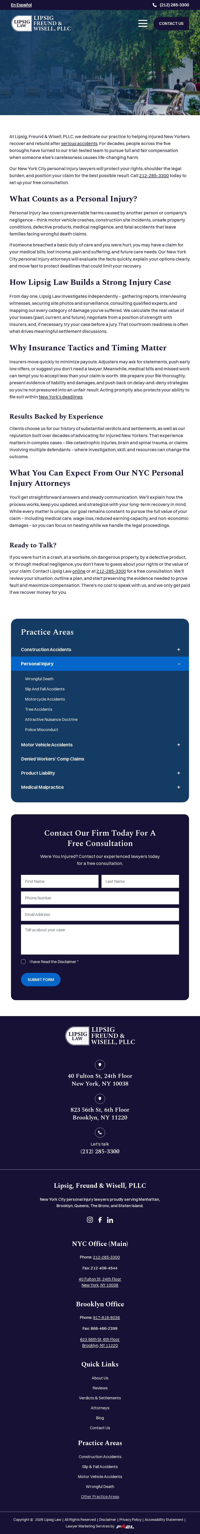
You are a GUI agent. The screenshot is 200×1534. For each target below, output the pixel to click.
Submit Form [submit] (41, 979)
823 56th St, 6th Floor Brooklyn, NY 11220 (100, 1342)
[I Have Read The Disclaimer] (23, 961)
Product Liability (38, 773)
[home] (100, 1037)
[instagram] (90, 1220)
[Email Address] (100, 914)
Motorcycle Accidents (45, 699)
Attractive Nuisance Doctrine (51, 719)
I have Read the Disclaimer (54, 961)
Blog (100, 1417)
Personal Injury (37, 664)
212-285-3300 (154, 175)
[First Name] (59, 881)
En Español (21, 4)
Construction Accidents (46, 649)
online (79, 571)
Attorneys (100, 1407)
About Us (100, 1377)
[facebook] (100, 1220)
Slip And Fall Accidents (45, 688)
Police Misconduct (41, 729)
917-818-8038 (106, 1317)
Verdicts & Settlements (100, 1397)
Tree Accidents (38, 709)
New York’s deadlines (61, 397)
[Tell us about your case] (100, 939)
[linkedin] (110, 1220)
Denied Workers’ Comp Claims (52, 759)
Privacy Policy (130, 1519)
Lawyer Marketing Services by (100, 1526)
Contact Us (100, 1427)
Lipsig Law (52, 1519)
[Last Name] (140, 881)
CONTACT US (171, 23)
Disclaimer (107, 1519)
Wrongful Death (39, 678)
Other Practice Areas (100, 1496)
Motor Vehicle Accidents (47, 745)
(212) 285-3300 (171, 4)
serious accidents (79, 143)
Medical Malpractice (42, 787)
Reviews (100, 1387)
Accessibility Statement (164, 1519)
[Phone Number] (100, 897)
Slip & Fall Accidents (100, 1466)
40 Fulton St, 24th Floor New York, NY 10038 (100, 1281)
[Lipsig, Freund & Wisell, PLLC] (41, 23)
